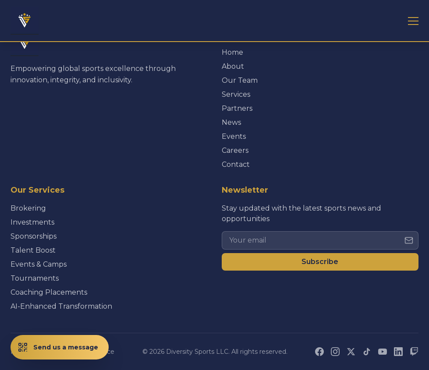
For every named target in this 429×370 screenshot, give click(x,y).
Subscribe (319, 261)
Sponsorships (34, 236)
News (231, 122)
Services (236, 94)
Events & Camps (39, 264)
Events (234, 136)
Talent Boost (33, 250)
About (233, 66)
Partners (237, 108)
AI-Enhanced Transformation (61, 306)
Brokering (28, 208)
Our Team (240, 80)
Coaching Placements (49, 292)
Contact (236, 164)
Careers (235, 150)
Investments (32, 222)
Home (232, 52)
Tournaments (35, 278)
